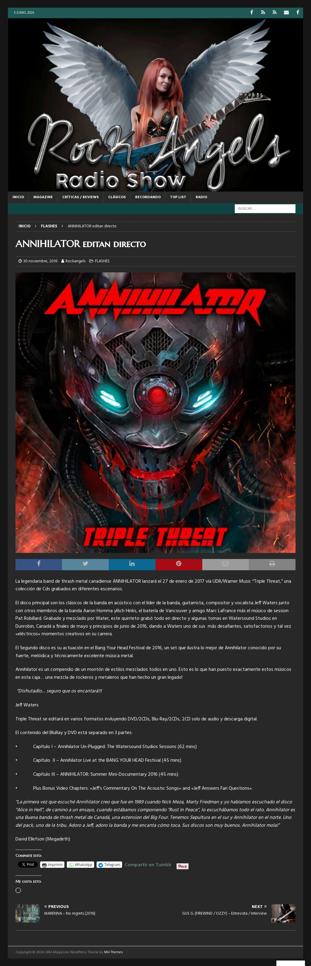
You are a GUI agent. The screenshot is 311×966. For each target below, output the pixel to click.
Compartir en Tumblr (148, 864)
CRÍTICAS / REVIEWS (80, 197)
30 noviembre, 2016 (40, 261)
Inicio (18, 197)
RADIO (201, 197)
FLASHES (102, 261)
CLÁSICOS (117, 197)
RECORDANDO (148, 197)
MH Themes (113, 952)
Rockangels (75, 261)
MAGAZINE (43, 197)
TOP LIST (178, 197)
